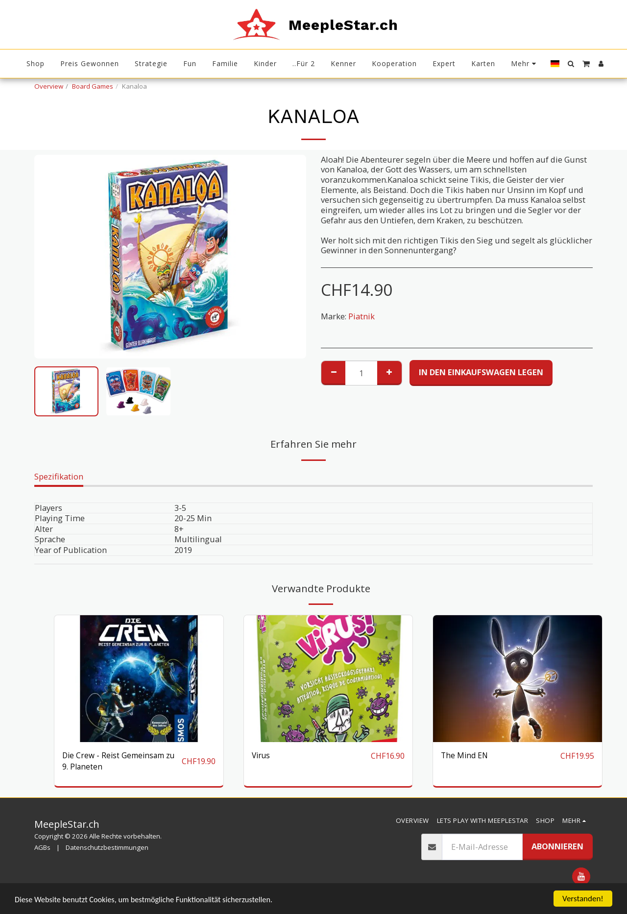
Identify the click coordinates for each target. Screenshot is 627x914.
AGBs (42, 849)
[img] (328, 678)
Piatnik (361, 316)
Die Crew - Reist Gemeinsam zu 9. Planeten (121, 761)
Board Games (92, 86)
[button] (571, 63)
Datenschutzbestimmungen (107, 849)
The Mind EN (465, 755)
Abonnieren (557, 847)
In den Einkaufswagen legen (481, 372)
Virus (262, 755)
